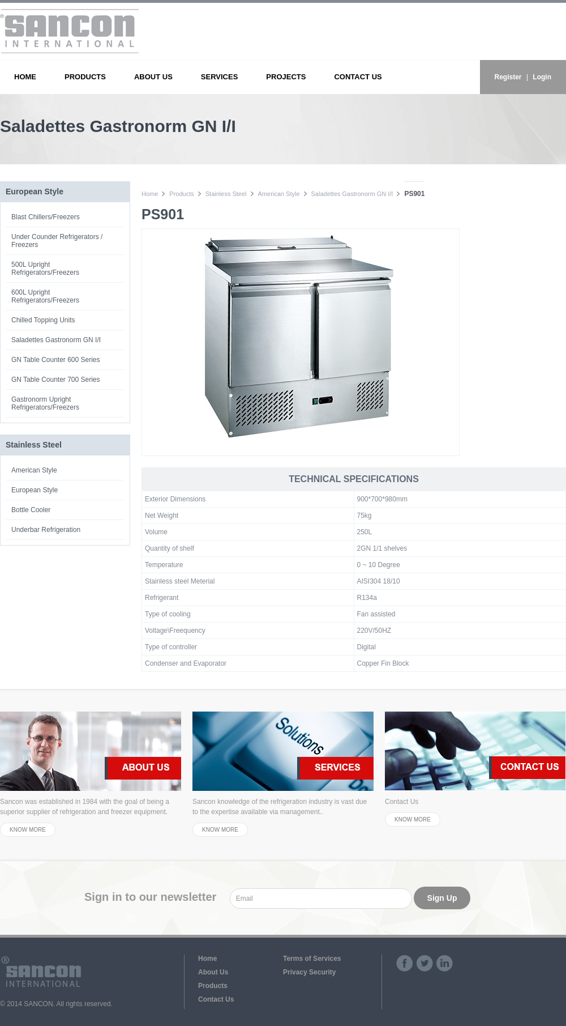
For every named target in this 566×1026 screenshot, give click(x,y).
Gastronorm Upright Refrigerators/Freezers (45, 403)
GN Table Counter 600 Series (55, 360)
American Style (34, 470)
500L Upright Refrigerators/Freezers (45, 268)
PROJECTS (286, 77)
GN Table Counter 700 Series (55, 380)
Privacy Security (309, 972)
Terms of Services (312, 959)
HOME (25, 77)
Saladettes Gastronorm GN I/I (56, 340)
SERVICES (219, 77)
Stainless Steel (226, 193)
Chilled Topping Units (43, 320)
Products (181, 193)
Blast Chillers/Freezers (45, 217)
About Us (213, 972)
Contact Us (216, 999)
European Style (34, 490)
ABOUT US (153, 77)
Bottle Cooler (30, 510)
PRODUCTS (85, 77)
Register (508, 77)
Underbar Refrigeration (45, 530)
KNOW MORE (28, 830)
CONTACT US (357, 77)
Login (542, 77)
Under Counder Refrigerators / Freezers (56, 241)
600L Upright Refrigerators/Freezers (45, 296)
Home (150, 193)
